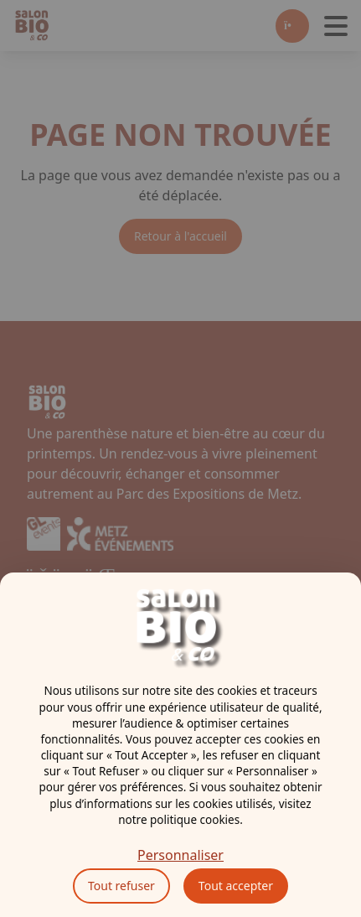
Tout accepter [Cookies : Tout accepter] (236, 886)
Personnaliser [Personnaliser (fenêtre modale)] (180, 855)
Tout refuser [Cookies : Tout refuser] (121, 886)
